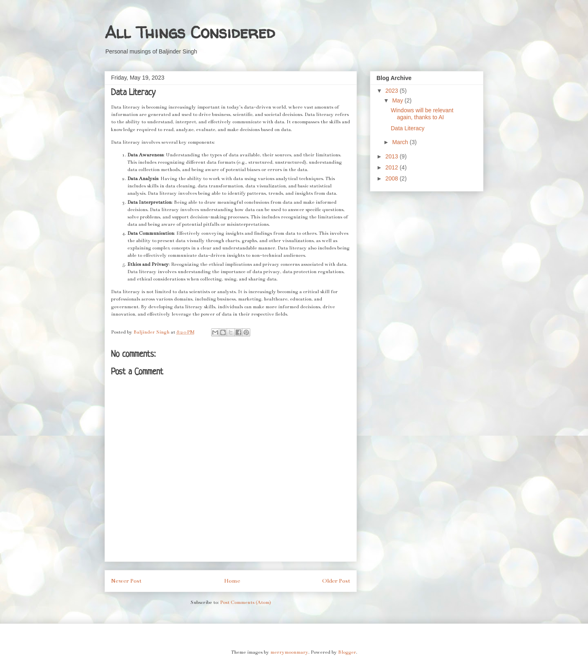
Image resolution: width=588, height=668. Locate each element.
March (401, 142)
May (398, 100)
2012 (392, 167)
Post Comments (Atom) (245, 602)
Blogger (347, 652)
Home (232, 580)
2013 (392, 156)
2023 (392, 90)
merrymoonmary (289, 652)
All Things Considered (190, 32)
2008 (392, 178)
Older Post (336, 580)
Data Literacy (407, 128)
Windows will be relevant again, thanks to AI (422, 113)
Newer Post (126, 580)
